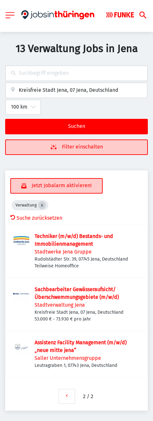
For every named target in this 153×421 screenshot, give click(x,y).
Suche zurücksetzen (36, 218)
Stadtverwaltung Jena (60, 305)
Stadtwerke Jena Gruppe (63, 252)
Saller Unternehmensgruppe (68, 358)
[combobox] (76, 73)
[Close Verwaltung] (42, 205)
